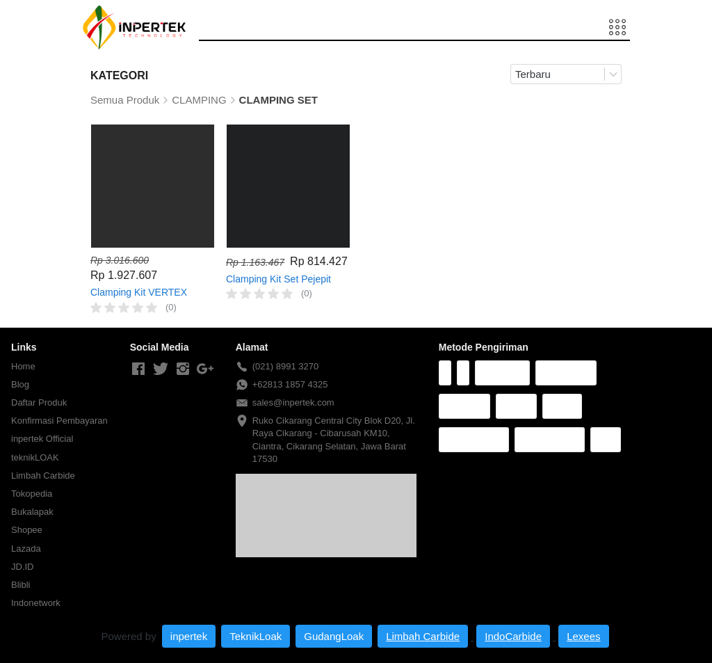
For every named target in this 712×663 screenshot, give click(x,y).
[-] (138, 369)
